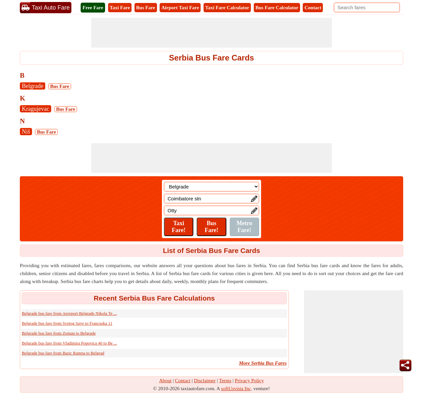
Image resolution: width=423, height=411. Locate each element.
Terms (225, 380)
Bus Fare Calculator (276, 7)
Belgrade (32, 86)
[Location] (211, 186)
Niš (26, 131)
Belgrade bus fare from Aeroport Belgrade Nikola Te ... (69, 313)
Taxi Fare (120, 7)
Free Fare (93, 7)
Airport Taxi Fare (180, 7)
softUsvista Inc (236, 388)
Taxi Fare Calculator (227, 7)
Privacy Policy (249, 380)
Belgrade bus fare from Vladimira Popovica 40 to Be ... (69, 343)
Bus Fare (145, 7)
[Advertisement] (211, 33)
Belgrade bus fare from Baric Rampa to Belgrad (63, 352)
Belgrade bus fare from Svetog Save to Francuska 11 (67, 323)
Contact (312, 7)
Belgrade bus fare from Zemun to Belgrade (59, 333)
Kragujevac (35, 108)
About (165, 380)
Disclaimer (205, 380)
